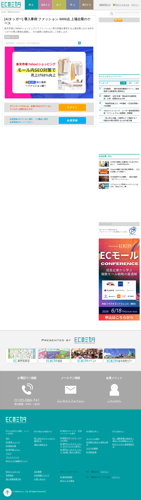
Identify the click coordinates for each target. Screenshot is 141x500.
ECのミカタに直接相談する (123, 445)
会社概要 (38, 472)
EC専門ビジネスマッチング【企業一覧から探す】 (71, 451)
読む (31, 5)
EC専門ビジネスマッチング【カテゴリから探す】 (71, 445)
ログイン (105, 472)
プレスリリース (12, 457)
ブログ (9, 453)
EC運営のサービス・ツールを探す (71, 439)
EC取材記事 (11, 446)
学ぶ (73, 5)
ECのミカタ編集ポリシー (17, 461)
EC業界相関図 (66, 477)
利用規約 (9, 475)
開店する (86, 5)
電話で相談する (40, 445)
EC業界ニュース (13, 442)
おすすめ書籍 (92, 448)
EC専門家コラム (13, 450)
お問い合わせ (40, 479)
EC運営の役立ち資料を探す (97, 443)
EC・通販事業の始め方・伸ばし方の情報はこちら (123, 439)
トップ (3, 11)
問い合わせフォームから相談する (44, 439)
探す (59, 5)
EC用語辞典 (91, 452)
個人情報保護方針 (13, 479)
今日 (123, 83)
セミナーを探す (93, 439)
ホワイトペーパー (14, 11)
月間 (136, 83)
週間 (130, 83)
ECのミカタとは (13, 472)
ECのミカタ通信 (67, 481)
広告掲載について (41, 475)
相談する (45, 5)
